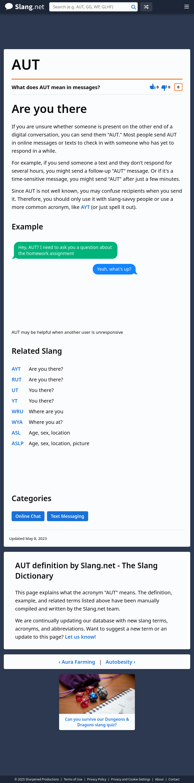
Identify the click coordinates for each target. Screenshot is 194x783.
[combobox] (93, 6)
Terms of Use (73, 779)
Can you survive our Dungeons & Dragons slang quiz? (97, 701)
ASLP (18, 443)
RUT (16, 379)
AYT (85, 207)
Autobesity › (120, 661)
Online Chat (28, 516)
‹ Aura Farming (77, 661)
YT (14, 400)
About (159, 779)
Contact (173, 779)
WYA (17, 422)
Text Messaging (67, 516)
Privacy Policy (96, 779)
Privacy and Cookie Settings (130, 779)
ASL (16, 432)
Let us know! (80, 636)
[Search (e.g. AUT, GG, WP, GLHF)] (93, 6)
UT (15, 390)
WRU (17, 411)
